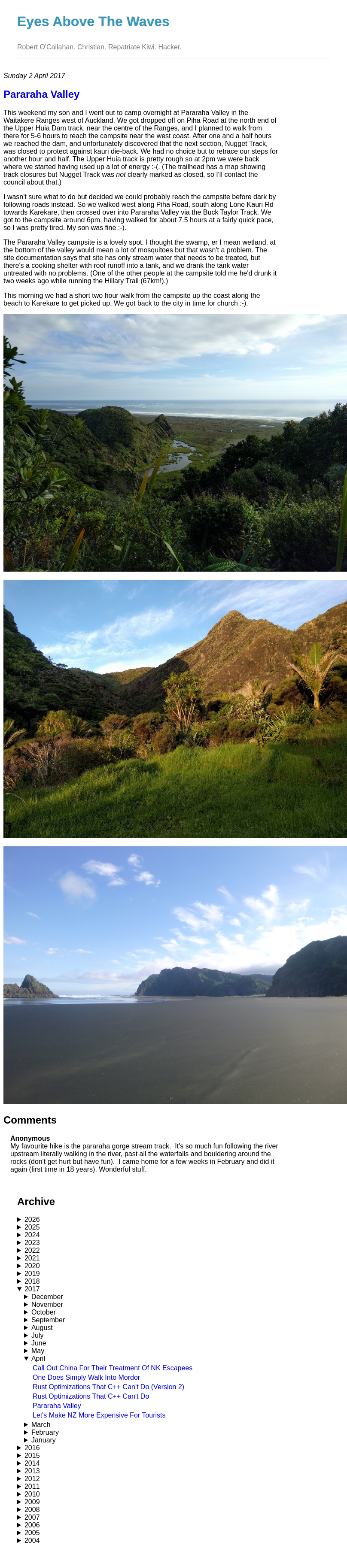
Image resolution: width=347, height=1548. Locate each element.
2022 (32, 1250)
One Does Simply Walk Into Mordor (86, 1377)
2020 (32, 1265)
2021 (32, 1258)
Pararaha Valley (57, 1405)
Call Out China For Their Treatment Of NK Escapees (112, 1368)
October (43, 1312)
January (43, 1440)
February (45, 1432)
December (47, 1296)
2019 (32, 1273)
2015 (32, 1455)
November (47, 1304)
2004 (32, 1540)
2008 (32, 1509)
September (48, 1320)
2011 (32, 1486)
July (37, 1335)
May (37, 1350)
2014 (32, 1463)
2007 (32, 1517)
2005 (32, 1532)
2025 (32, 1227)
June (38, 1343)
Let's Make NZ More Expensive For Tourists (99, 1415)
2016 (32, 1447)
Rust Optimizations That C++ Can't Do (91, 1396)
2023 (32, 1242)
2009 (32, 1502)
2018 (32, 1281)
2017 (32, 1289)
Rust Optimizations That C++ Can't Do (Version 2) (108, 1386)
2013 (32, 1471)
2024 (32, 1235)
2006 (32, 1525)
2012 (32, 1478)
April (38, 1358)
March (40, 1424)
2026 (32, 1219)
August (42, 1327)
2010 (32, 1494)
